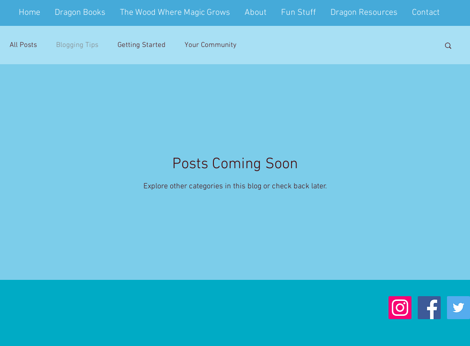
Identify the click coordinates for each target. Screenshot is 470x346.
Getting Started (141, 45)
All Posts (23, 45)
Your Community (210, 45)
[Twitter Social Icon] (458, 307)
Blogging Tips (77, 45)
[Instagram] (399, 307)
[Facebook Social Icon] (429, 307)
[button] (448, 46)
